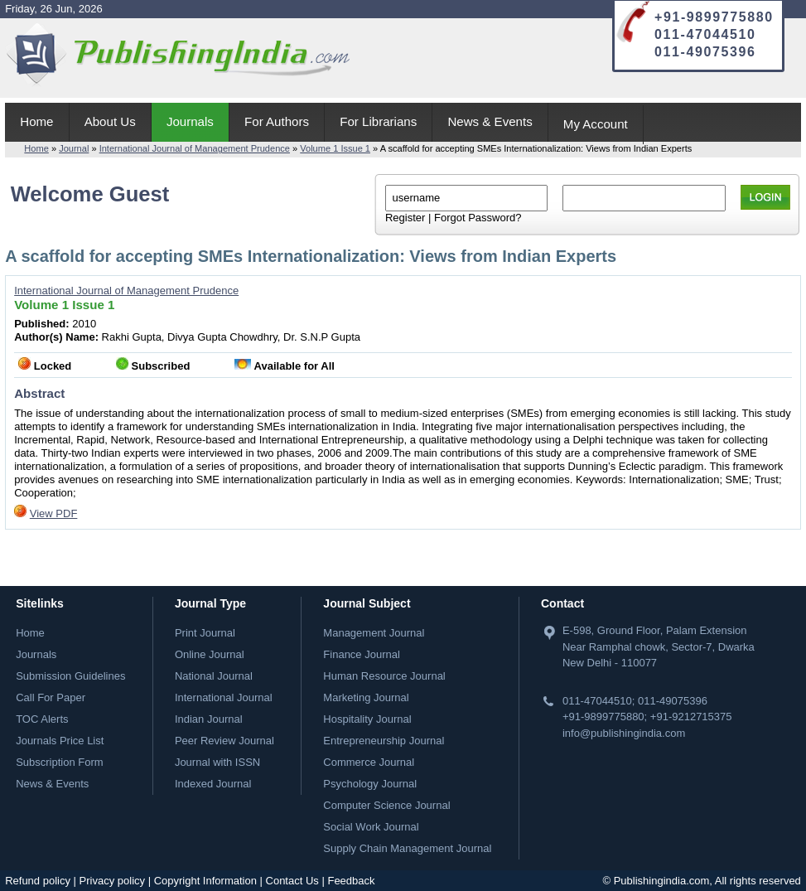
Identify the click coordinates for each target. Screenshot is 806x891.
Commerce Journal (368, 762)
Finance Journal (361, 654)
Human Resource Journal (384, 676)
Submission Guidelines (70, 676)
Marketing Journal (365, 697)
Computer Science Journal (386, 805)
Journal (74, 148)
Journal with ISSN (217, 762)
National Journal (214, 676)
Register (405, 217)
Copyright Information (205, 880)
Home (36, 121)
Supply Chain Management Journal (407, 848)
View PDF (54, 513)
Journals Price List (60, 740)
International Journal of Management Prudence (194, 148)
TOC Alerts (42, 719)
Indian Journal (209, 719)
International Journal (224, 697)
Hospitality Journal (367, 719)
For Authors (276, 121)
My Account (595, 124)
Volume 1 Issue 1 (335, 148)
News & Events (489, 121)
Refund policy (37, 880)
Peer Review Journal (224, 740)
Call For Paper (50, 697)
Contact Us (292, 880)
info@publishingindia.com (623, 733)
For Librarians (378, 121)
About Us (110, 121)
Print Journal (205, 633)
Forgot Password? (478, 217)
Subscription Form (59, 762)
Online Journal (209, 654)
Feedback (350, 880)
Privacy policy (112, 880)
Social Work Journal (370, 827)
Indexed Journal (213, 783)
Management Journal (373, 633)
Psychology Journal (370, 783)
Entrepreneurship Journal (383, 740)
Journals (190, 121)
